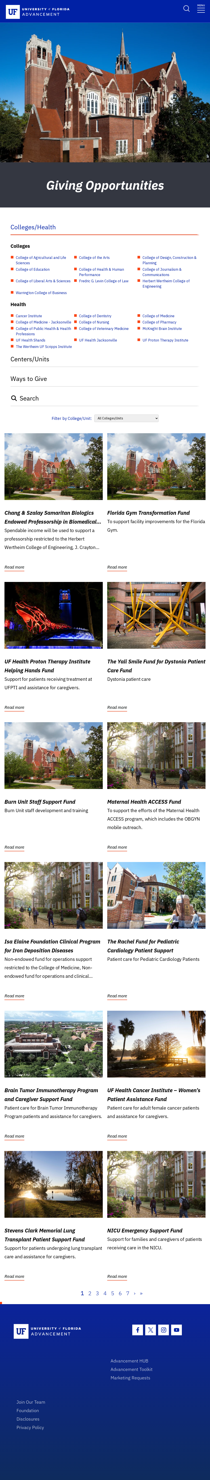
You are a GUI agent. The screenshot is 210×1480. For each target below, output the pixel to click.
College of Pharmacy (159, 322)
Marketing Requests (130, 1378)
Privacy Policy (30, 1427)
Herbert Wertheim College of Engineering (166, 284)
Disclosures (28, 1419)
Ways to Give (28, 378)
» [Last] (141, 1293)
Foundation (28, 1410)
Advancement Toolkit (132, 1369)
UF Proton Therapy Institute (165, 340)
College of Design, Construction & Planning (170, 260)
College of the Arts (94, 257)
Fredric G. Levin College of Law (103, 281)
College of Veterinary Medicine (104, 328)
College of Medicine (158, 316)
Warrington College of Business (41, 293)
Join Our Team (31, 1402)
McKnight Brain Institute (162, 328)
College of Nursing (94, 322)
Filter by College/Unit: (72, 418)
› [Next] (134, 1293)
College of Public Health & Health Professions (43, 331)
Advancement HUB (129, 1361)
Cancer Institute (29, 316)
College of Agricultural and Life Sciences (41, 260)
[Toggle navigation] (201, 8)
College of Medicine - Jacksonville (43, 322)
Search (24, 398)
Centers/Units (29, 359)
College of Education (33, 269)
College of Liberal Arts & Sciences (43, 281)
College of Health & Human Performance (101, 272)
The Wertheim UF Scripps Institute (44, 346)
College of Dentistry (95, 316)
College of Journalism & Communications (162, 272)
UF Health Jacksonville (98, 340)
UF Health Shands (30, 340)
